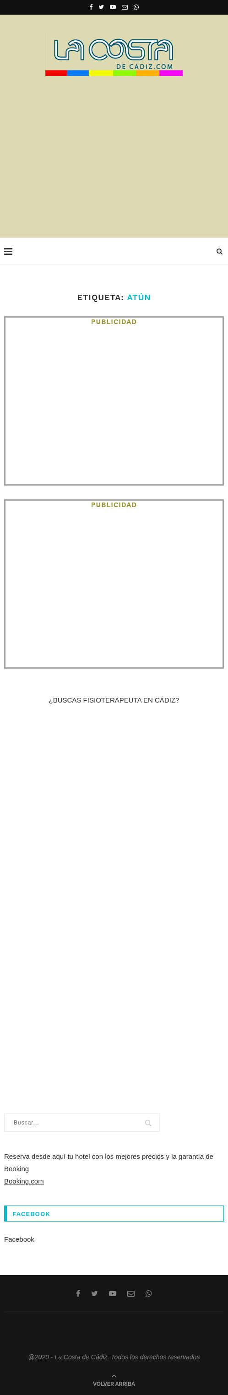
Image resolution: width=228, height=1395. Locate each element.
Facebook (19, 1239)
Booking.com (24, 1181)
